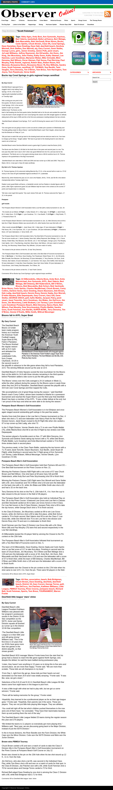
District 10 (27, 584)
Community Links (28, 2)
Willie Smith (30, 312)
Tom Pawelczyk (15, 72)
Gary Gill (50, 295)
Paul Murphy (15, 307)
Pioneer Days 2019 (65, 24)
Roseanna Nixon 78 (36, 65)
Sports (73, 20)
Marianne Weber (33, 58)
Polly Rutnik (15, 62)
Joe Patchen (34, 586)
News (13, 20)
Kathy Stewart (52, 55)
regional (26, 62)
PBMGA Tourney (17, 589)
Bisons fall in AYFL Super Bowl (17, 315)
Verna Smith (29, 72)
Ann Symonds (49, 37)
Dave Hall (35, 46)
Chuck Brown (34, 44)
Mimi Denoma (39, 305)
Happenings (32, 24)
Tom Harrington (54, 70)
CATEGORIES (75, 72)
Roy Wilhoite (52, 65)
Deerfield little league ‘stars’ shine (19, 597)
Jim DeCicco (55, 300)
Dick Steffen (15, 48)
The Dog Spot (6, 24)
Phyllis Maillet (46, 307)
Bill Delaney (29, 284)
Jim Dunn (54, 53)
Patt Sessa (41, 60)
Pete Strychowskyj (30, 307)
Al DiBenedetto (28, 279)
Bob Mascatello (23, 41)
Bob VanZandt (37, 41)
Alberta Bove (42, 279)
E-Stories (21, 20)
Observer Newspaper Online (19, 788)
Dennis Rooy (34, 293)
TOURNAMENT (46, 591)
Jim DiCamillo (42, 53)
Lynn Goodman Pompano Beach (17, 305)
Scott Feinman (14, 67)
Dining (41, 24)
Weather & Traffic (10, 2)
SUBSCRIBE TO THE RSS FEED (93, 13)
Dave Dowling (23, 46)
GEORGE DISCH (16, 298)
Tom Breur (41, 70)
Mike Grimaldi (48, 58)
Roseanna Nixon (18, 65)
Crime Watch (44, 20)
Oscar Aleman (28, 60)
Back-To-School (79, 24)
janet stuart (53, 51)
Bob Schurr (44, 286)
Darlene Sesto (15, 291)
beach (44, 579)
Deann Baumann (45, 291)
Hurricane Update (51, 24)
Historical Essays (55, 20)
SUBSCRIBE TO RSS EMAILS (94, 15)
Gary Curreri (44, 48)
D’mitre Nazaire (9, 295)
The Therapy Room (96, 20)
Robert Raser (49, 62)
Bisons (19, 286)
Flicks (66, 20)
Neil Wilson (16, 60)
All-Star (24, 579)
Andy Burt (37, 37)
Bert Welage (59, 39)
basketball (32, 39)
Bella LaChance (45, 39)
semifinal (26, 67)
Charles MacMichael (36, 288)
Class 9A (46, 44)
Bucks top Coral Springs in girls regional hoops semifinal (30, 75)
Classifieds (90, 24)
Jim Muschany (13, 55)
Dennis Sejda (47, 293)
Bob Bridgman (54, 579)
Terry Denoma (16, 70)
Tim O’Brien (29, 70)
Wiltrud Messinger (46, 312)
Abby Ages (26, 37)
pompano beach (47, 589)
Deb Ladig (6, 293)
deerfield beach (48, 46)
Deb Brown (59, 291)
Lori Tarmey (41, 302)
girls (18, 51)
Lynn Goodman (18, 58)
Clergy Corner (82, 20)
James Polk (41, 51)
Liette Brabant (28, 302)
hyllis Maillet (35, 298)
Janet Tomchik (15, 300)
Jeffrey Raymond (26, 53)
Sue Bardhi (49, 67)
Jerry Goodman (30, 300)
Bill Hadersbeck (43, 284)
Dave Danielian (9, 46)
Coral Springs (58, 44)
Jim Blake (43, 300)
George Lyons (8, 51)
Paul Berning (53, 60)
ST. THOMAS (37, 67)
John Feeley (27, 55)
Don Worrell (28, 48)
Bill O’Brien (56, 284)
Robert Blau (36, 62)
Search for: (96, 77)
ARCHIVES (96, 72)
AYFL (44, 281)
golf (27, 298)
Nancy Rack (52, 305)
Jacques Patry (49, 298)
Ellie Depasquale (25, 295)
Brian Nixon (50, 41)
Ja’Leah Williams (10, 53)
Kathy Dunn (39, 55)
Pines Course (32, 589)
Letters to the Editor (19, 24)
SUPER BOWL (40, 310)
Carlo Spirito (21, 44)
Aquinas (61, 37)
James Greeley (28, 51)
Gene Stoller (56, 48)
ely (36, 48)
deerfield (47, 582)
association (34, 579)
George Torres (52, 584)
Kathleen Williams (49, 586)
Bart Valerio (21, 39)
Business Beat (32, 20)
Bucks (60, 41)
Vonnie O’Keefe (17, 312)
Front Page (5, 20)
